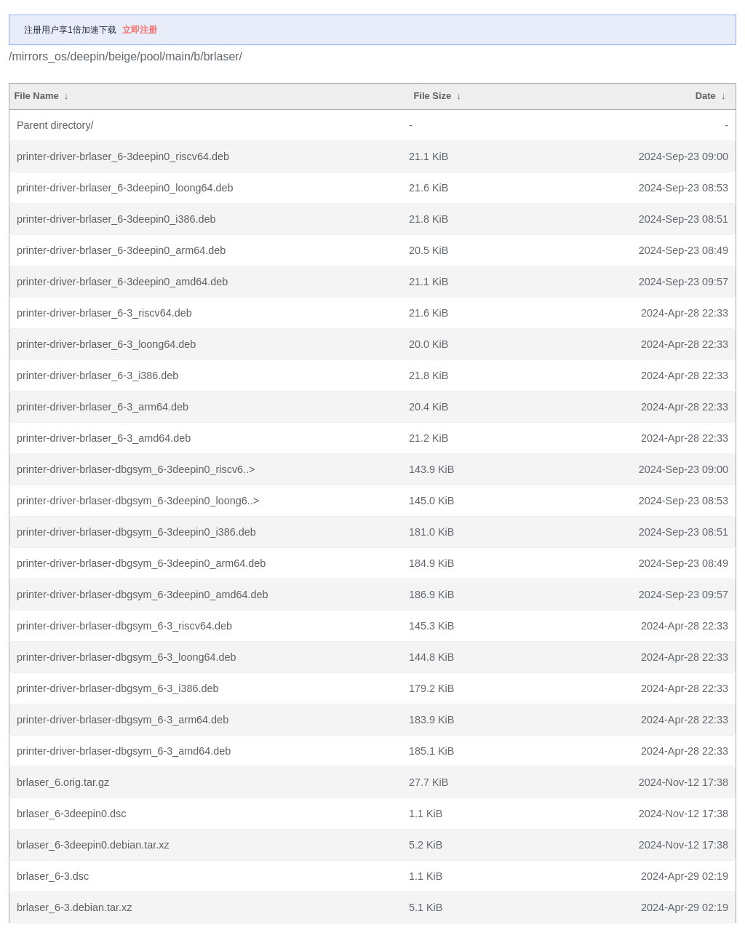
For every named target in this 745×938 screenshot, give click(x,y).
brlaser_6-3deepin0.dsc (71, 813)
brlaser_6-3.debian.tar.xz (74, 907)
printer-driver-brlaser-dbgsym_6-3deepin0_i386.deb (136, 532)
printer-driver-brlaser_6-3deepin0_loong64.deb (125, 188)
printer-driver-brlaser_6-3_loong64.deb (106, 344)
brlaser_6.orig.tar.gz (63, 782)
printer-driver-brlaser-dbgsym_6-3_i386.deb (118, 688)
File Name (36, 95)
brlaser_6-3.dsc (53, 876)
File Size (432, 95)
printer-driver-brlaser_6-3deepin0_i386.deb (116, 219)
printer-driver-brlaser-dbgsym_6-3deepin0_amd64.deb (142, 594)
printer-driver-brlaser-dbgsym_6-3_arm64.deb (122, 720)
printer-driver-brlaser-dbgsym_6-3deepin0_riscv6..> (136, 469)
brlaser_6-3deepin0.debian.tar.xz (93, 845)
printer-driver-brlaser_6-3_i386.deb (97, 375)
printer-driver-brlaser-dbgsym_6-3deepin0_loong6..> (138, 500)
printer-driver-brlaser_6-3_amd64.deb (104, 438)
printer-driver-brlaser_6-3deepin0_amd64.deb (122, 281)
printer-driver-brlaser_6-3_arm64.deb (102, 407)
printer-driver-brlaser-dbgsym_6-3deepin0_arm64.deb (141, 563)
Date (706, 95)
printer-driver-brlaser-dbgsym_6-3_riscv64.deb (124, 626)
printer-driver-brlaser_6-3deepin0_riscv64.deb (123, 156)
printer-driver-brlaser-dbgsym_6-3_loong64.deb (126, 657)
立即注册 (139, 30)
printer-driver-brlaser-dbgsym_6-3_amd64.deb (124, 751)
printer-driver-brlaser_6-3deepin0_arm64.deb (121, 250)
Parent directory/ (55, 125)
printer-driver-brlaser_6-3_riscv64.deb (104, 313)
